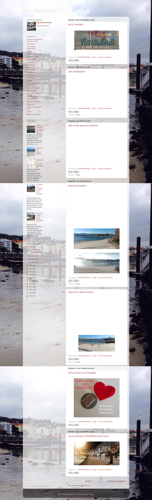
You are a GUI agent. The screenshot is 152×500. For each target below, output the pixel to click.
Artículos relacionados (34, 54)
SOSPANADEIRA (45, 22)
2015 (31, 290)
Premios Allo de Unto (34, 96)
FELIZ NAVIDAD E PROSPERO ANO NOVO (88, 436)
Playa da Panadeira (77, 186)
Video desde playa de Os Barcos (83, 125)
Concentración (32, 59)
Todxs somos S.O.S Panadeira (82, 373)
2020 (31, 275)
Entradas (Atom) (83, 485)
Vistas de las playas (33, 114)
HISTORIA (30, 78)
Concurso (30, 62)
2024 (31, 266)
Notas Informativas (33, 88)
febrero (33, 262)
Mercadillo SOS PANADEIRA (32, 84)
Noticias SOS (31, 91)
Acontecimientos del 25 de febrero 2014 (35, 40)
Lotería (29, 80)
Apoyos (29, 51)
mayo (33, 256)
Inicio (87, 481)
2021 (31, 271)
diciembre (34, 249)
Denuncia (30, 65)
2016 (31, 287)
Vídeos (77, 115)
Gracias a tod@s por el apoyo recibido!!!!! (39, 217)
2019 (31, 278)
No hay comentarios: (105, 57)
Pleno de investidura (34, 93)
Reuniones (30, 104)
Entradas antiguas (116, 481)
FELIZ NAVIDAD (75, 24)
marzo (33, 259)
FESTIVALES (31, 75)
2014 (31, 293)
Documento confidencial (31, 68)
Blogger (91, 494)
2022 (31, 269)
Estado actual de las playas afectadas (39, 128)
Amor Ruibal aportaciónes (31, 47)
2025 (31, 247)
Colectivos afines (33, 57)
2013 (31, 296)
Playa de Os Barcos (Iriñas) (80, 292)
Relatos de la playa (33, 101)
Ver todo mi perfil (43, 26)
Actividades (31, 44)
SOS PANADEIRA (76, 72)
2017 (31, 284)
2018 (31, 281)
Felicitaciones (31, 72)
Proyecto (30, 99)
